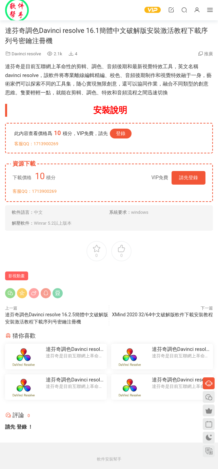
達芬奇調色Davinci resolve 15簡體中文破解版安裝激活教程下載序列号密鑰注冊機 (180, 380)
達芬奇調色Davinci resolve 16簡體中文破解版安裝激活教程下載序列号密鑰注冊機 (74, 380)
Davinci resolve (26, 53)
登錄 (120, 133)
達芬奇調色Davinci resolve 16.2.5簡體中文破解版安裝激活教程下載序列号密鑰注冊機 (74, 349)
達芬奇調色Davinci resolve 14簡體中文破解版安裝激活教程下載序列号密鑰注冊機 (180, 349)
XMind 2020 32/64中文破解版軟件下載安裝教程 (162, 314)
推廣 (208, 53)
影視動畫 (16, 276)
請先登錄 (188, 177)
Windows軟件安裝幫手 (17, 10)
